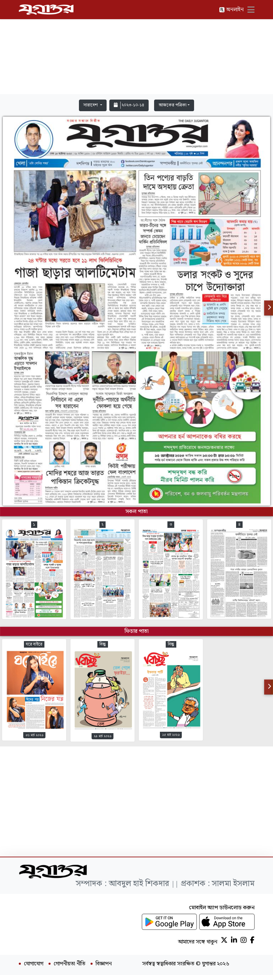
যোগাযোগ (33, 964)
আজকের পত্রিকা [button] (173, 105)
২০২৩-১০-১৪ (129, 105)
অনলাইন (231, 9)
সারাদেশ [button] (91, 105)
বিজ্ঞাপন (104, 964)
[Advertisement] (136, 48)
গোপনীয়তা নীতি (69, 964)
